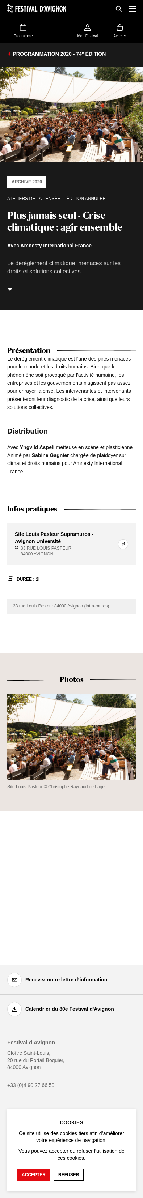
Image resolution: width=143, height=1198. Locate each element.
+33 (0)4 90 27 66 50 (30, 1085)
